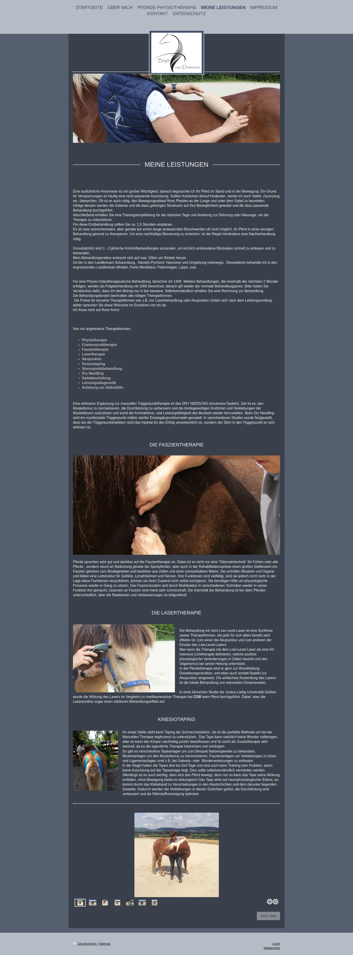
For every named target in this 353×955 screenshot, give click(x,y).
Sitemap (104, 944)
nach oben (268, 916)
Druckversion (85, 944)
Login (276, 944)
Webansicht (272, 948)
